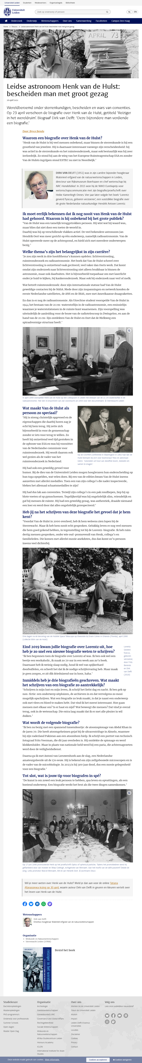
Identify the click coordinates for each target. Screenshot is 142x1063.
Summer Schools (10, 1023)
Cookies (74, 1038)
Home (5, 26)
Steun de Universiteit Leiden (83, 1010)
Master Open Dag (11, 1031)
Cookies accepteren (98, 1059)
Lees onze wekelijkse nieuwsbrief (119, 1006)
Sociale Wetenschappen (47, 1027)
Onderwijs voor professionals (16, 1018)
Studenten (27, 3)
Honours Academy (45, 1042)
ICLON (40, 1046)
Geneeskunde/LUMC (46, 1014)
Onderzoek (16, 20)
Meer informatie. (52, 1059)
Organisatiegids (56, 3)
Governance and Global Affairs (50, 1018)
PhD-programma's (11, 1014)
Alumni (74, 1014)
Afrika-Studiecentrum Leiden (49, 1038)
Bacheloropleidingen (12, 1006)
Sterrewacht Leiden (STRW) (38, 941)
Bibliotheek (70, 3)
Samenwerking (83, 20)
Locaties (74, 1030)
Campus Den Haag (121, 20)
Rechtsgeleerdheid (45, 1023)
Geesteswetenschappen (47, 1010)
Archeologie (42, 1006)
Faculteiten (101, 20)
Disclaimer (75, 1034)
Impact (74, 1018)
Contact (74, 1046)
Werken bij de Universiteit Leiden (85, 1006)
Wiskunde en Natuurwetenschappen (42, 939)
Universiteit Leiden (12, 3)
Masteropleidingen (11, 1010)
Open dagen (8, 1027)
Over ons (67, 20)
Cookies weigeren (123, 1059)
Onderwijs (32, 20)
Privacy (74, 1042)
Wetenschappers (49, 20)
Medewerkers (40, 3)
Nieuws (14, 26)
